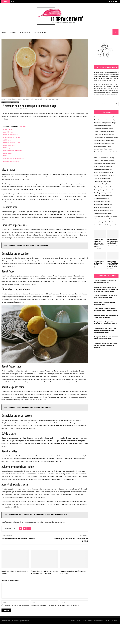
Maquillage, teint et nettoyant (103, 166)
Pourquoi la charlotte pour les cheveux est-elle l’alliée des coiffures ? (106, 338)
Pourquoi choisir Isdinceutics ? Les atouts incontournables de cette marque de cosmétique (105, 330)
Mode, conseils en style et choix (103, 172)
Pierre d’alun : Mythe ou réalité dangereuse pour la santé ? (73, 572)
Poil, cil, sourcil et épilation (102, 184)
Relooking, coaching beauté (102, 193)
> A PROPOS (13, 32)
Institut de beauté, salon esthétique (104, 158)
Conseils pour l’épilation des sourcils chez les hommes (71, 539)
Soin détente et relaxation (101, 199)
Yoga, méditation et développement (105, 225)
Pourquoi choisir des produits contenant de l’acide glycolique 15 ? (105, 323)
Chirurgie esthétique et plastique (103, 134)
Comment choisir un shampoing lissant (99, 263)
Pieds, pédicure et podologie (102, 181)
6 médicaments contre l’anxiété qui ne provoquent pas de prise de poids (112, 263)
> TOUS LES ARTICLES (24, 32)
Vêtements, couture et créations (103, 219)
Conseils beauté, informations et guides (10, 102)
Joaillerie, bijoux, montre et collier (104, 161)
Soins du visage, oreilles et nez (103, 204)
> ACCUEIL (4, 32)
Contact (79, 620)
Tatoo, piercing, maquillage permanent (105, 216)
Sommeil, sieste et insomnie (102, 207)
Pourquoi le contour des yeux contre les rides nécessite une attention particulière (105, 345)
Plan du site (114, 620)
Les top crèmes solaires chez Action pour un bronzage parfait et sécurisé (105, 310)
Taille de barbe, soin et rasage (102, 213)
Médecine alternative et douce (103, 169)
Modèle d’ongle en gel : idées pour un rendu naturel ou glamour (106, 316)
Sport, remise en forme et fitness (103, 210)
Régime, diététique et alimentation (104, 190)
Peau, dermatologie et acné (102, 178)
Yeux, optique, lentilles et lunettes (104, 222)
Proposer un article (87, 620)
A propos (72, 620)
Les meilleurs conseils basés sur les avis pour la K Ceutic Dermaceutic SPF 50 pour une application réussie (106, 289)
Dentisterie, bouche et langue (103, 149)
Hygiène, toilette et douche (102, 155)
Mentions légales (98, 620)
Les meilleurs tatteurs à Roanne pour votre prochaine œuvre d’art (105, 297)
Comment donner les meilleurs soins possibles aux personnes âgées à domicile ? (44, 572)
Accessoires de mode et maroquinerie (105, 117)
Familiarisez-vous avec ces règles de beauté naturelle (112, 241)
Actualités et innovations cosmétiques (105, 120)
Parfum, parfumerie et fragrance (103, 175)
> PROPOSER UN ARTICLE (39, 32)
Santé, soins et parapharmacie (103, 196)
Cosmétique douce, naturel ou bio (104, 140)
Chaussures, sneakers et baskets (103, 129)
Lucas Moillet (7, 109)
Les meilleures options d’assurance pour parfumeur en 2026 (105, 282)
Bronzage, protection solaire (102, 126)
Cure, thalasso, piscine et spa (102, 146)
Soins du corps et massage (102, 201)
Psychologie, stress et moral (102, 187)
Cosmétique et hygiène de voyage (104, 143)
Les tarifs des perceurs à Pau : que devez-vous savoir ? (104, 303)
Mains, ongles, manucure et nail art (104, 164)
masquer (22, 126)
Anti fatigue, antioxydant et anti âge (105, 123)
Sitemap (107, 620)
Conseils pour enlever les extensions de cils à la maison (15, 572)
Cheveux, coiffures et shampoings (104, 131)
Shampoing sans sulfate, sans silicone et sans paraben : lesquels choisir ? (99, 243)
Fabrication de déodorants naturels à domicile (18, 538)
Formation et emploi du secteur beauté (105, 152)
